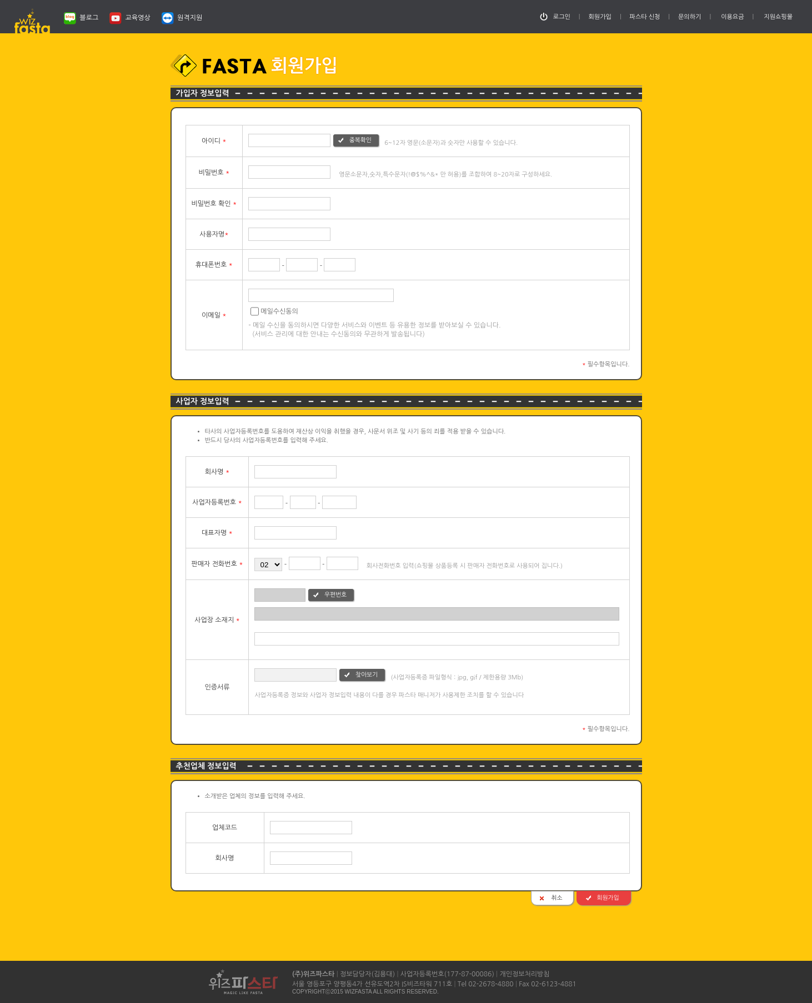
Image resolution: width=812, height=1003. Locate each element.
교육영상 (129, 18)
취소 (556, 898)
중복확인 (360, 140)
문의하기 (689, 17)
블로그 (81, 18)
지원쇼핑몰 (778, 17)
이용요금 (732, 17)
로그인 (561, 17)
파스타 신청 (645, 17)
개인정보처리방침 (524, 974)
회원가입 (600, 17)
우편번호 (335, 595)
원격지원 (182, 18)
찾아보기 (366, 675)
